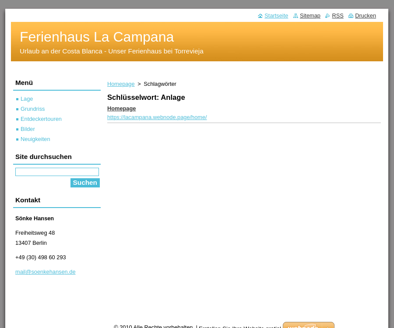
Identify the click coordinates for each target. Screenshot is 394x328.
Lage (27, 98)
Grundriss (33, 109)
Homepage (121, 84)
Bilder (28, 129)
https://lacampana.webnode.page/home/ (157, 117)
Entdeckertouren (41, 119)
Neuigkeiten (35, 139)
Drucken (365, 15)
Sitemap (310, 15)
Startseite (276, 15)
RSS (337, 15)
